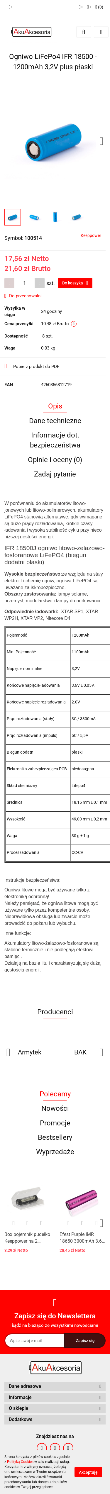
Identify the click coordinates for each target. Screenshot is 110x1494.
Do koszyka (75, 283)
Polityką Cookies (20, 1462)
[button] (55, 1386)
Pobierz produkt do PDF (31, 366)
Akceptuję (88, 1472)
